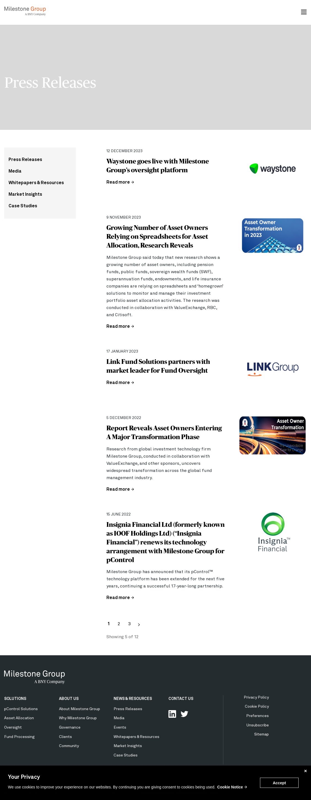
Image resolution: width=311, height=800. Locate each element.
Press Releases (25, 160)
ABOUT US (69, 699)
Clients (65, 737)
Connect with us (172, 714)
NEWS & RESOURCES (133, 699)
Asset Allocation (19, 718)
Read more (118, 182)
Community (69, 746)
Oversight (13, 727)
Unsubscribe (257, 725)
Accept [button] (279, 783)
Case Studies (23, 206)
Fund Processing (19, 737)
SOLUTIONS (15, 699)
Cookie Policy (257, 706)
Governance (70, 727)
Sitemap (261, 734)
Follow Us (184, 714)
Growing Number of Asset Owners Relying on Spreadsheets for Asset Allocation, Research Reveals (157, 236)
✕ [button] (305, 771)
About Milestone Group (79, 709)
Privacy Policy (256, 697)
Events (120, 727)
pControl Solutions (21, 709)
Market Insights (25, 194)
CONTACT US (180, 699)
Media (15, 171)
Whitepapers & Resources (36, 183)
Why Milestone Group (78, 718)
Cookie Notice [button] (230, 787)
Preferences (257, 716)
